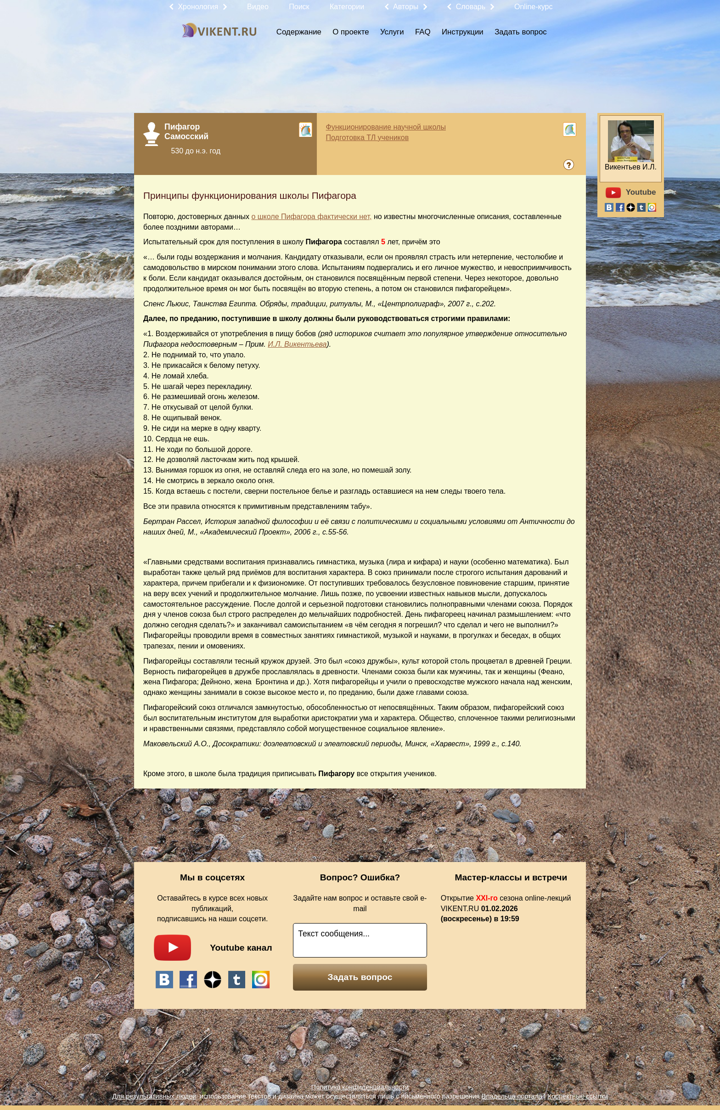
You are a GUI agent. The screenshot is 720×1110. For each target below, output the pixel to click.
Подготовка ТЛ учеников (367, 137)
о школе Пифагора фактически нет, (311, 216)
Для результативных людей (154, 1096)
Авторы (405, 7)
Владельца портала (511, 1096)
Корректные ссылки (578, 1096)
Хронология (198, 7)
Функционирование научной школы (386, 127)
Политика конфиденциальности (360, 1087)
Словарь (470, 7)
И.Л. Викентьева (297, 344)
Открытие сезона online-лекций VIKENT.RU (506, 908)
